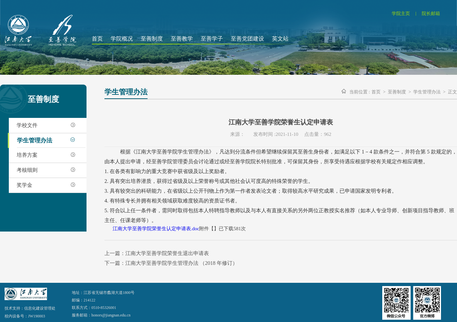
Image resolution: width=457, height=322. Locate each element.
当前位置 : (359, 91)
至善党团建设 (247, 39)
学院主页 (401, 13)
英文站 (280, 39)
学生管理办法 (427, 91)
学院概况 (122, 39)
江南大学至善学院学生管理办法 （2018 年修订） (181, 263)
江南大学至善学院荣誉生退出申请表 (167, 253)
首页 (97, 39)
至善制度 (152, 39)
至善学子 (212, 39)
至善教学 (182, 39)
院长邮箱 (431, 13)
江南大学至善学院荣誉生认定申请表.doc (156, 228)
